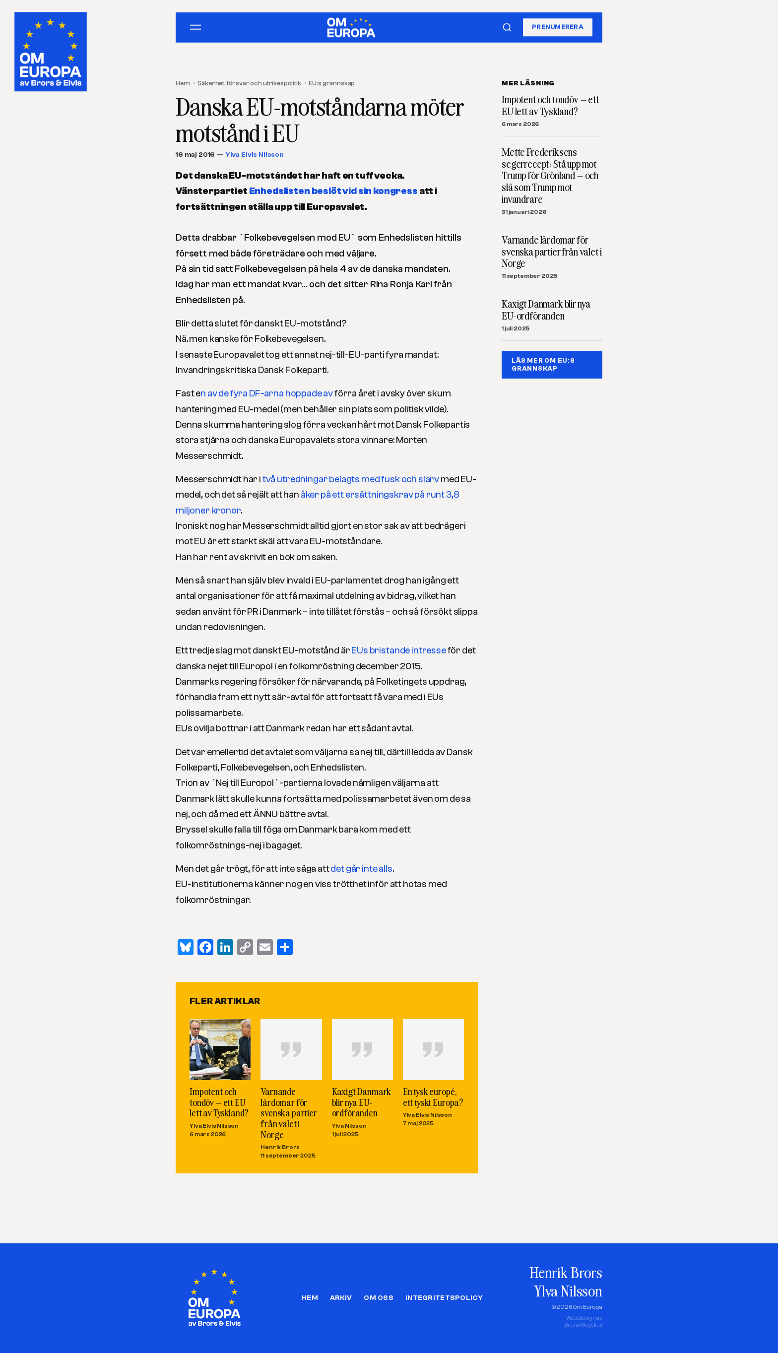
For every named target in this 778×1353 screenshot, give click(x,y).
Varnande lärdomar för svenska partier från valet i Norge (288, 1113)
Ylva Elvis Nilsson (254, 155)
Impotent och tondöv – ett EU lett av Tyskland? (219, 1102)
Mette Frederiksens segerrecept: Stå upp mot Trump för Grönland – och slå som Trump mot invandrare (550, 175)
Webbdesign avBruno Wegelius (583, 1321)
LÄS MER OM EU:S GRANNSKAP (543, 364)
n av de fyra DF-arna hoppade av (266, 393)
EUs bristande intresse (399, 650)
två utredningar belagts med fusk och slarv (350, 479)
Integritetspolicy (444, 1298)
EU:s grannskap (332, 83)
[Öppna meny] (195, 27)
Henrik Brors (280, 1147)
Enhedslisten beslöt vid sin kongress (333, 191)
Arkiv (341, 1298)
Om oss (378, 1298)
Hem (183, 83)
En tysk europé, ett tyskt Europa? (433, 1097)
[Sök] (507, 27)
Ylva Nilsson (349, 1125)
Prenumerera (558, 27)
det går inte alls (361, 868)
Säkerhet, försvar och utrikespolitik (249, 83)
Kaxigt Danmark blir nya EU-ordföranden (361, 1102)
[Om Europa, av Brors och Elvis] (51, 49)
